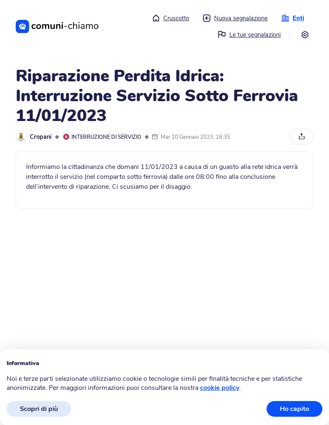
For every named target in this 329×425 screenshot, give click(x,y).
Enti (292, 18)
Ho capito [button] (294, 408)
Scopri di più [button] (39, 408)
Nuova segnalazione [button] (235, 18)
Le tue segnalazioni (249, 35)
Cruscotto (170, 18)
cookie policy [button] (219, 387)
